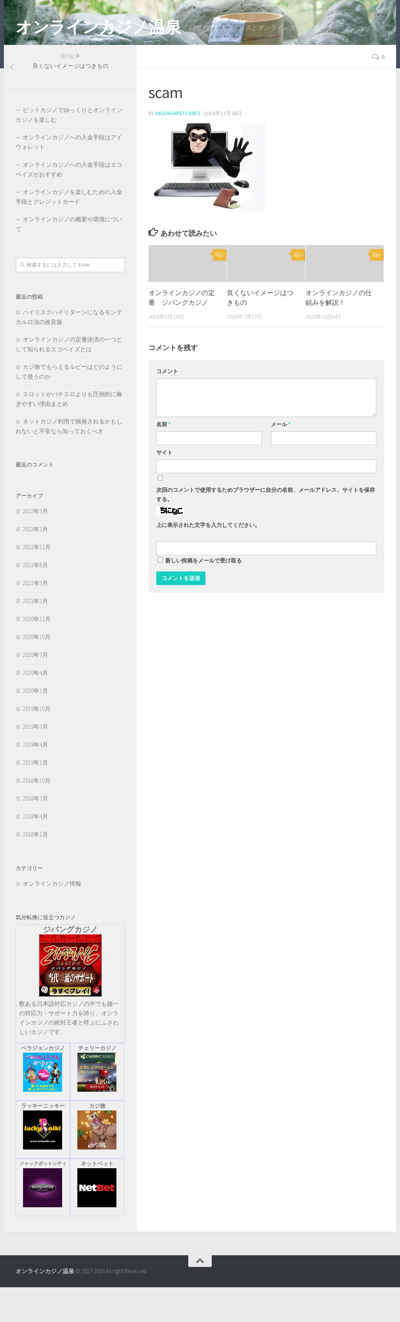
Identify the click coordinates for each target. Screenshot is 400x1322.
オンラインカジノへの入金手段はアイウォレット (69, 176)
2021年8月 (35, 599)
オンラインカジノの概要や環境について (69, 258)
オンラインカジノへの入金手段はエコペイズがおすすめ (69, 204)
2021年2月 (35, 635)
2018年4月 (35, 851)
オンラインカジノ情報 (52, 918)
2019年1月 (35, 797)
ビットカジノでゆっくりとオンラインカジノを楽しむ (69, 149)
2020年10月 (37, 671)
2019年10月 (37, 743)
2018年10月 (37, 815)
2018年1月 (35, 869)
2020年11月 (37, 653)
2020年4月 (35, 707)
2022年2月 (35, 564)
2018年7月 (35, 833)
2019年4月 (35, 779)
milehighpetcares (177, 147)
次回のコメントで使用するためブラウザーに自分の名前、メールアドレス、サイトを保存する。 (265, 529)
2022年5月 (35, 546)
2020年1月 (35, 725)
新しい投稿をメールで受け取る (203, 595)
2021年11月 (37, 581)
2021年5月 (35, 617)
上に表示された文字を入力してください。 (208, 559)
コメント (167, 405)
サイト (164, 487)
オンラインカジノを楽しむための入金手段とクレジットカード (69, 231)
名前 (163, 459)
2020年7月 (35, 689)
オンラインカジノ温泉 (98, 27)
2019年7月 (35, 761)
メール (281, 459)
